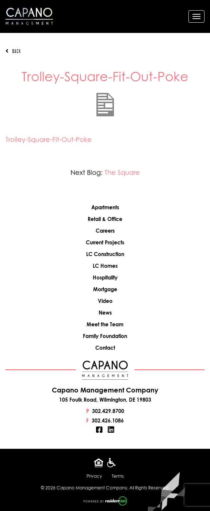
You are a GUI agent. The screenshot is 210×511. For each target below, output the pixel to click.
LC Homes (105, 266)
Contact (105, 348)
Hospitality (105, 277)
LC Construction (105, 254)
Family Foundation (105, 336)
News (105, 312)
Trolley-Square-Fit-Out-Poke (48, 139)
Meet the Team (105, 324)
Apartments (105, 207)
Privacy (94, 476)
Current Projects (105, 242)
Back (13, 51)
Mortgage (105, 289)
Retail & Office (105, 219)
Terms (118, 476)
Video (105, 301)
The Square (122, 172)
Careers (105, 231)
